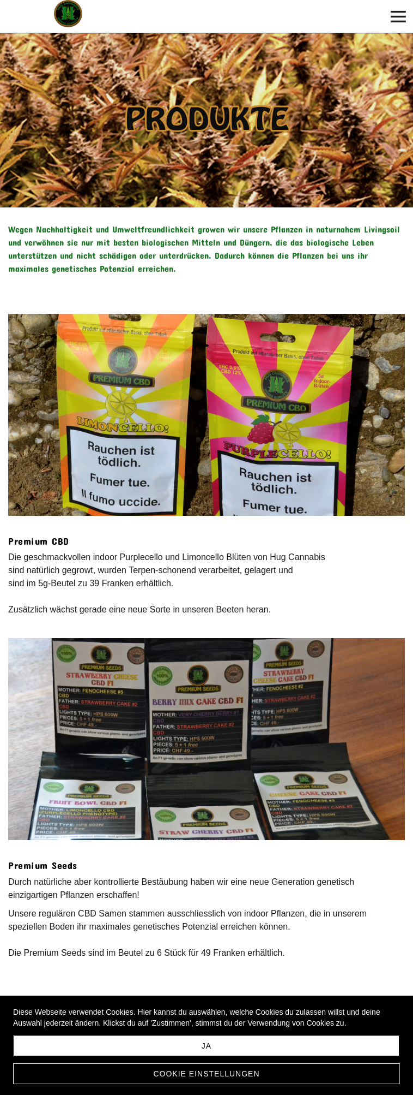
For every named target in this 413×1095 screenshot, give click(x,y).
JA (206, 1046)
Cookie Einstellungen (206, 1073)
